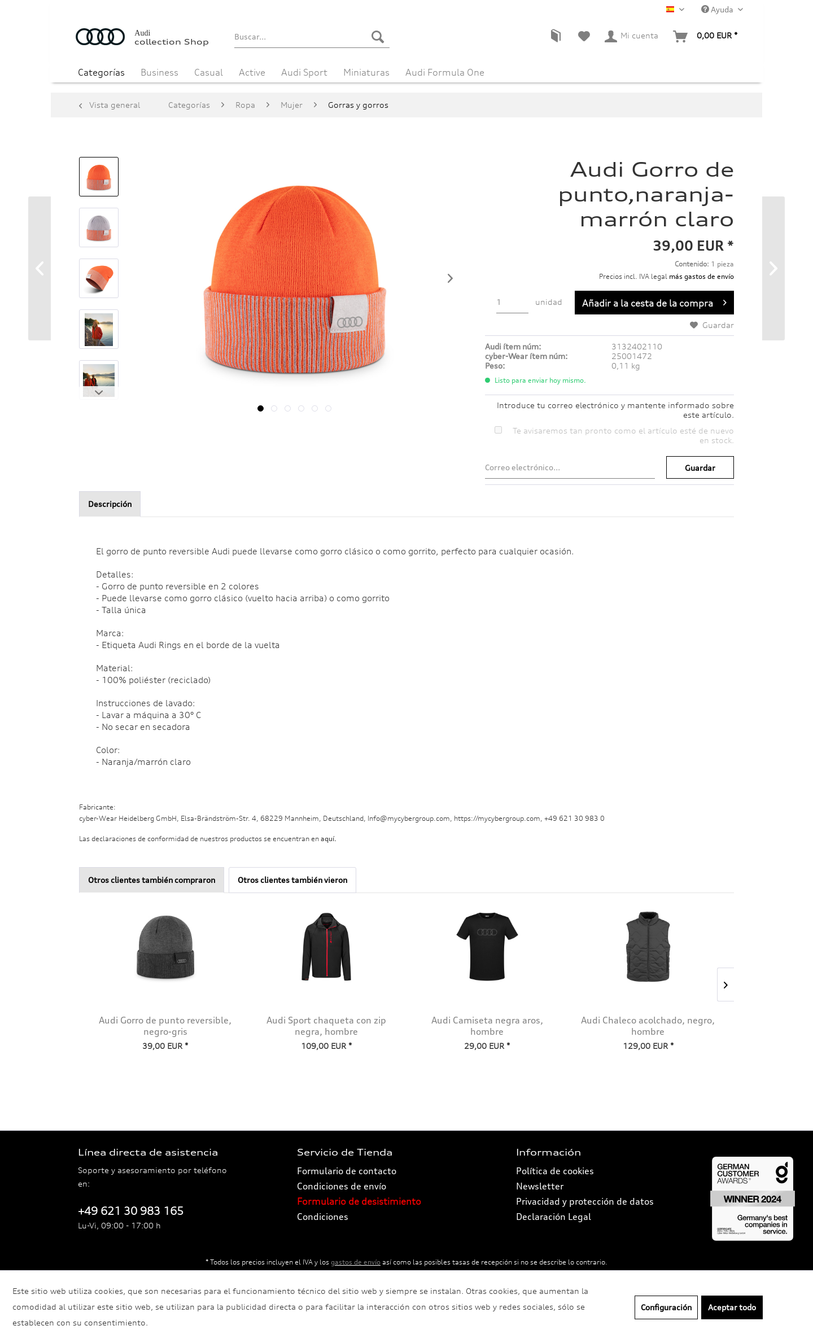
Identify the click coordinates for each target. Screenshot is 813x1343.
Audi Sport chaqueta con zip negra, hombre (326, 1025)
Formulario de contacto (346, 1170)
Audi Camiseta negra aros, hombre (487, 1025)
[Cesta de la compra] (705, 36)
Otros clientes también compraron (151, 880)
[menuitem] (312, 36)
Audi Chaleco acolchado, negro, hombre (648, 1025)
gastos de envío (356, 1262)
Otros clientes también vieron (292, 880)
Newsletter (539, 1186)
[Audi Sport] (304, 72)
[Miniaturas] (366, 72)
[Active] (252, 72)
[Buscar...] (312, 36)
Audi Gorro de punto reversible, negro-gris (165, 1025)
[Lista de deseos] (584, 36)
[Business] (159, 72)
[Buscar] (378, 36)
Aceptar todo (732, 1307)
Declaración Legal (553, 1216)
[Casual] (208, 72)
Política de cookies (555, 1170)
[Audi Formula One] (444, 72)
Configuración (666, 1307)
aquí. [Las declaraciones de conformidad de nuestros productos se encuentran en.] (328, 838)
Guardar (700, 468)
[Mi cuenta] (632, 36)
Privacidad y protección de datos (585, 1201)
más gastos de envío (701, 276)
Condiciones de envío (341, 1186)
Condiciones (322, 1216)
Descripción (110, 504)
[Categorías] (101, 72)
